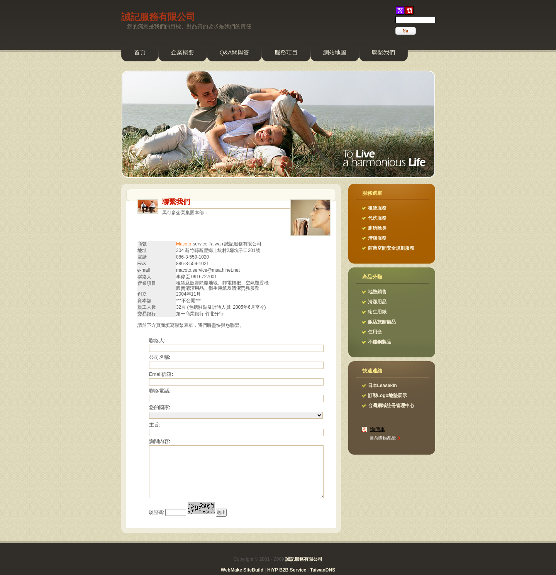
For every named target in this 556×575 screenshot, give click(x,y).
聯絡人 (156, 340)
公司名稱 (159, 357)
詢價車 (377, 429)
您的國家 (159, 407)
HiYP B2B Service (286, 570)
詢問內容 (159, 441)
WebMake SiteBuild (242, 570)
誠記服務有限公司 (158, 17)
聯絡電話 (159, 391)
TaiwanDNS (322, 570)
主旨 (154, 425)
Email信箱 (160, 374)
